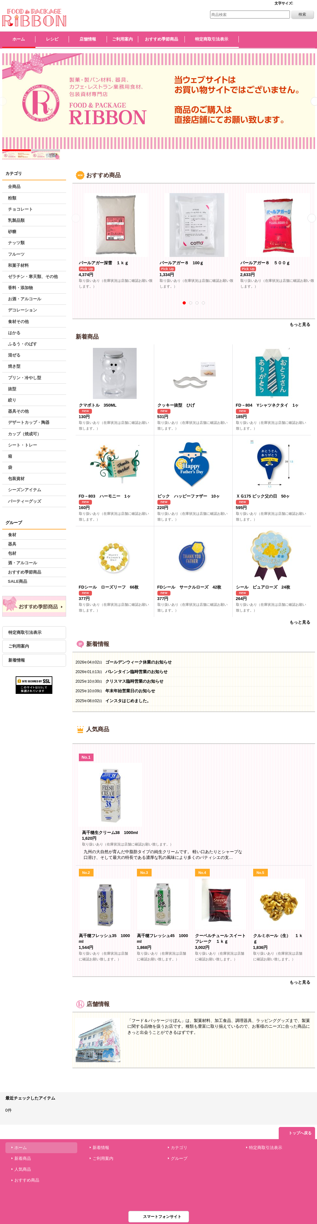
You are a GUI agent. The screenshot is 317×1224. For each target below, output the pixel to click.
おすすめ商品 (26, 1180)
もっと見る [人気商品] (300, 982)
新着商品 (22, 1158)
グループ (179, 1158)
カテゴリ (179, 1147)
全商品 (14, 186)
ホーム (20, 1147)
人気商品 (22, 1169)
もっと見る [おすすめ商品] (300, 324)
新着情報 (16, 660)
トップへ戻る (300, 1133)
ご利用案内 (18, 646)
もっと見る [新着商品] (300, 622)
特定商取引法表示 (25, 632)
